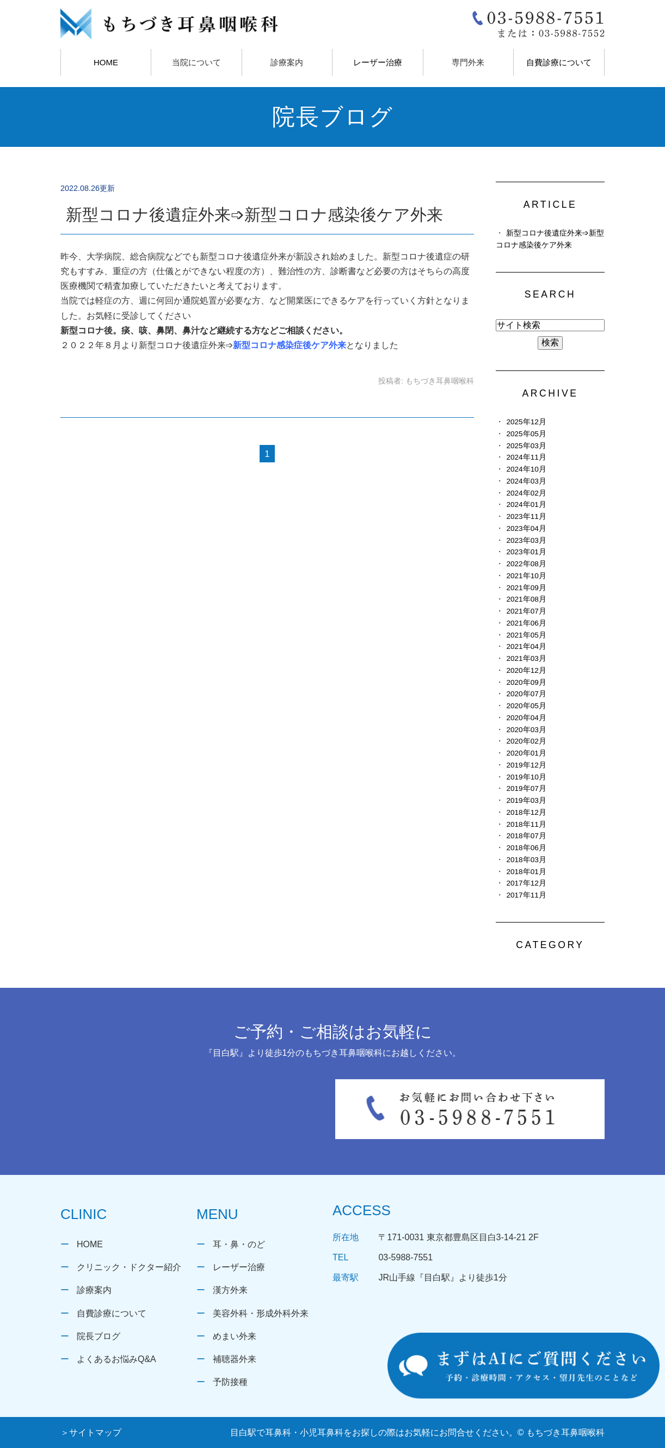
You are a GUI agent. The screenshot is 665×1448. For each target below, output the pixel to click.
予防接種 (230, 1382)
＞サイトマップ (90, 1432)
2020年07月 (526, 694)
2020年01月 (526, 753)
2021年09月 (526, 588)
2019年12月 (526, 765)
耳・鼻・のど (239, 1244)
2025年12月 (526, 422)
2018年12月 (526, 812)
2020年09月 (526, 682)
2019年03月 (526, 800)
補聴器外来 (234, 1359)
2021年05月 (526, 635)
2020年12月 (526, 670)
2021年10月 (526, 576)
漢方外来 (230, 1290)
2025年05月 (526, 434)
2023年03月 (526, 540)
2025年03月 (526, 446)
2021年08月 (526, 599)
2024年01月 (526, 504)
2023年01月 (526, 552)
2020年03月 (526, 730)
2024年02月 (526, 493)
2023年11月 (526, 516)
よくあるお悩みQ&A (116, 1359)
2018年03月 (526, 860)
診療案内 (94, 1290)
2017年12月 (526, 883)
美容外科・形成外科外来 (261, 1313)
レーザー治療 (377, 62)
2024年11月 (526, 457)
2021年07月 (526, 611)
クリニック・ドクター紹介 (129, 1267)
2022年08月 (526, 564)
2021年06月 (526, 623)
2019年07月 (526, 788)
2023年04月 (526, 528)
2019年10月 (526, 777)
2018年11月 (526, 824)
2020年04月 (526, 718)
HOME (106, 62)
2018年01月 (526, 872)
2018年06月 (526, 848)
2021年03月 (526, 658)
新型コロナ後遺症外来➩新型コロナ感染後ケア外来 (254, 215)
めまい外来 (234, 1336)
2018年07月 (526, 836)
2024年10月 (526, 469)
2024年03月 (526, 481)
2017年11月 (526, 895)
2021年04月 (526, 646)
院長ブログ (98, 1336)
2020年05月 (526, 706)
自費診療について (559, 62)
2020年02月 (526, 741)
